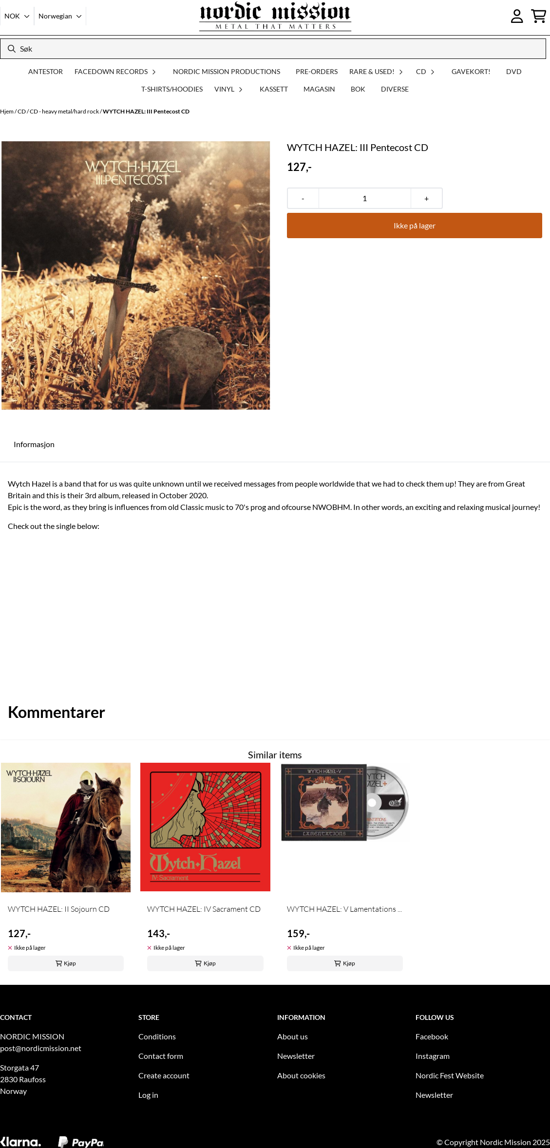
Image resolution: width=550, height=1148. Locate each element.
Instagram (433, 1055)
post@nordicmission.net (40, 1048)
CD (22, 111)
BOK (358, 89)
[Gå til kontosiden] (517, 16)
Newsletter (296, 1055)
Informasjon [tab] (34, 444)
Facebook (432, 1036)
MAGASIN (319, 89)
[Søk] (273, 48)
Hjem (7, 111)
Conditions (157, 1036)
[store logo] (275, 16)
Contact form (160, 1055)
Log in (148, 1094)
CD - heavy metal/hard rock (65, 111)
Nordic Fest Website (450, 1075)
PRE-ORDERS (317, 71)
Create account (164, 1075)
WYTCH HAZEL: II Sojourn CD (59, 909)
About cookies (301, 1075)
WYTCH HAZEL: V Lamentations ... (344, 909)
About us (292, 1036)
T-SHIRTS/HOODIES (172, 89)
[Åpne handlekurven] (538, 16)
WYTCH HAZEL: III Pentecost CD (146, 111)
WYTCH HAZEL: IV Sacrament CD (204, 909)
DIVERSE (395, 89)
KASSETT (274, 89)
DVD (514, 71)
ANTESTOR (45, 71)
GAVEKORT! (471, 71)
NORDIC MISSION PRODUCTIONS (226, 71)
